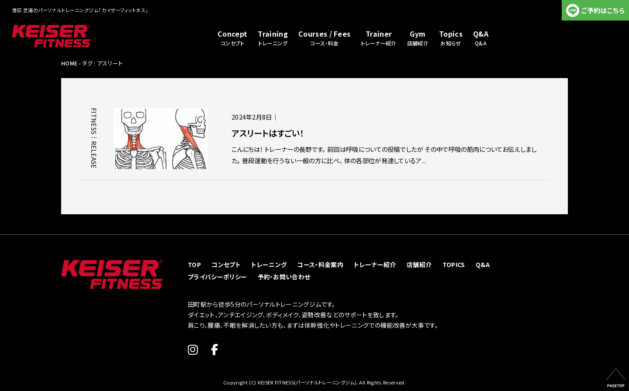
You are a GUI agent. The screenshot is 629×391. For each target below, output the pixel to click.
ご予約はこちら (603, 10)
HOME (69, 63)
